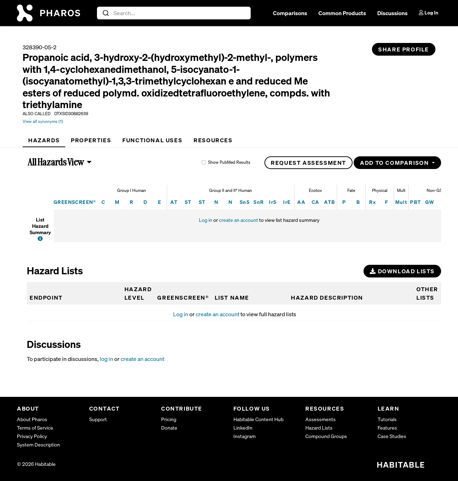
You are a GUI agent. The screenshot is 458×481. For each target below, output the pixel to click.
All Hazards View (56, 162)
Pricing (168, 419)
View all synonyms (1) (43, 121)
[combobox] (174, 13)
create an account (238, 220)
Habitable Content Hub (258, 419)
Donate (169, 427)
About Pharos (32, 419)
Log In (428, 12)
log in (106, 359)
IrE (287, 202)
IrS (272, 202)
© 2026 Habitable (36, 464)
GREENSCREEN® (75, 202)
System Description (38, 444)
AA (301, 202)
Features (387, 427)
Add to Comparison (395, 163)
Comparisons (290, 13)
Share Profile (403, 49)
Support (98, 419)
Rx (372, 202)
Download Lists (402, 271)
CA (315, 202)
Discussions (392, 13)
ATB (329, 202)
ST (188, 202)
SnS (245, 202)
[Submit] (105, 13)
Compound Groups (326, 436)
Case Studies (392, 436)
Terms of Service (35, 427)
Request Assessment (308, 163)
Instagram (244, 436)
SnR (259, 202)
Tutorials (387, 419)
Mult (401, 202)
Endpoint (46, 297)
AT (174, 202)
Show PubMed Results (229, 162)
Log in (205, 220)
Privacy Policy (32, 436)
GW (429, 202)
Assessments (320, 419)
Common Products (342, 13)
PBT (415, 202)
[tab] (44, 140)
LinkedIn (242, 427)
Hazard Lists (318, 427)
